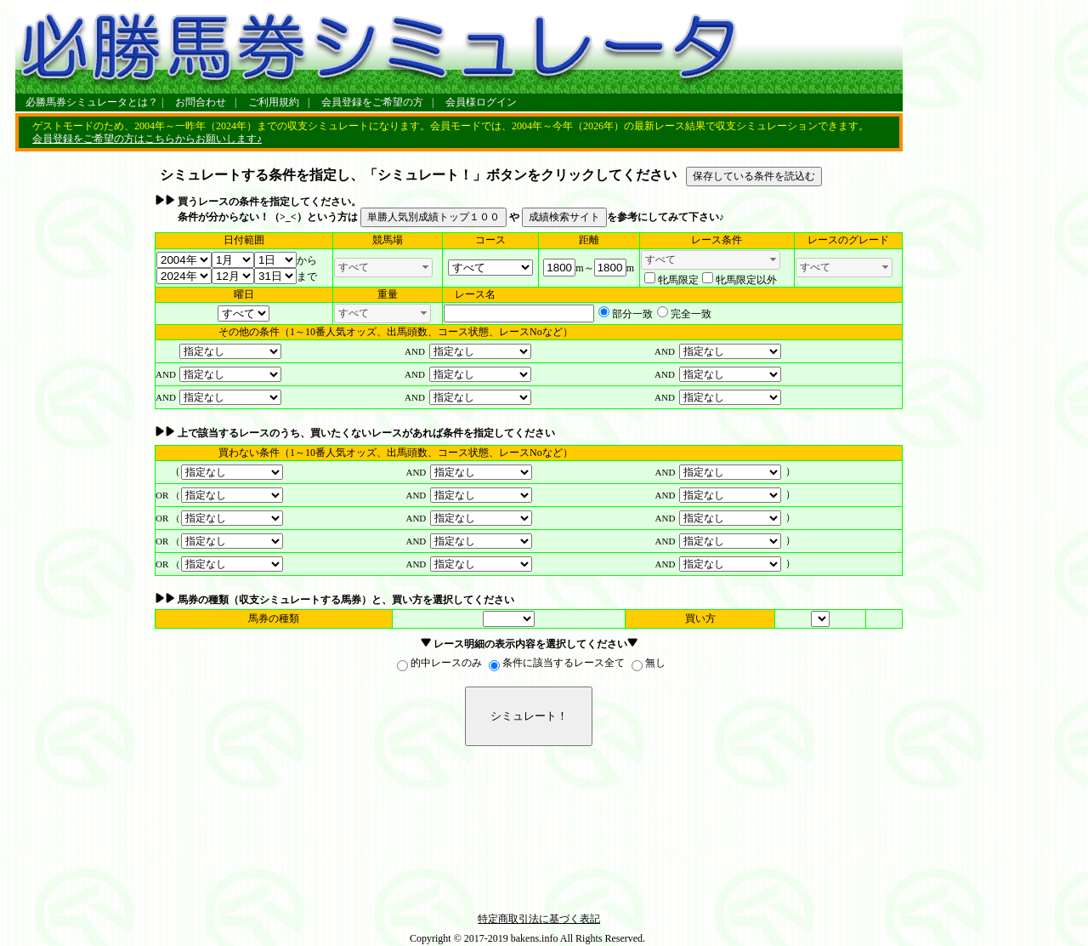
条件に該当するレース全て (563, 663)
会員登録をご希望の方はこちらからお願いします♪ (147, 139)
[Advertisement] (83, 422)
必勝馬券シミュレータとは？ (92, 102)
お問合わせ (200, 102)
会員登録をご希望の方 (372, 102)
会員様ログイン (481, 102)
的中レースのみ (446, 663)
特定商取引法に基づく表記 (539, 919)
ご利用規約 (273, 102)
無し (655, 663)
